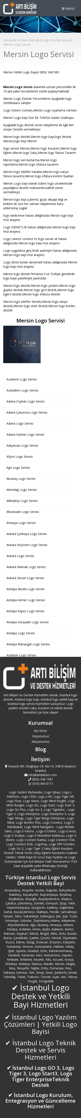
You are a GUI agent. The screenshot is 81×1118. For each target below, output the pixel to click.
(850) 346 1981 (40, 779)
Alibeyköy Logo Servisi (22, 501)
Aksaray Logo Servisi (20, 479)
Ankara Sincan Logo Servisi (25, 578)
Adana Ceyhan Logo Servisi (25, 401)
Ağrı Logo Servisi (18, 468)
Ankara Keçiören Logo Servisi (26, 545)
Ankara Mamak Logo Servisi (26, 567)
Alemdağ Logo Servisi (21, 490)
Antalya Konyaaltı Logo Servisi (27, 622)
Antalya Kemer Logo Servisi (25, 600)
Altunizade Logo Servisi (22, 512)
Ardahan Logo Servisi (21, 655)
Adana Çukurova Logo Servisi (26, 412)
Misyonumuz (40, 741)
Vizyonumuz (40, 736)
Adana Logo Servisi (19, 423)
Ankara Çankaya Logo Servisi (26, 534)
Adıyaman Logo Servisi (22, 445)
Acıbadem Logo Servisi (22, 390)
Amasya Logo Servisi (21, 523)
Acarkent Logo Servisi (21, 379)
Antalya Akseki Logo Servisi (25, 589)
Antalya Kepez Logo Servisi (25, 611)
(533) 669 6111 (40, 783)
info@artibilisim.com (40, 775)
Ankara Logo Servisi (20, 556)
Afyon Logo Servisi (19, 456)
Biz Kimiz (40, 731)
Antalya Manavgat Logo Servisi (28, 644)
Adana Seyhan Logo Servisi (25, 434)
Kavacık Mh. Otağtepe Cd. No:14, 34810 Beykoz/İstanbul (40, 768)
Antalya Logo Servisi (20, 633)
